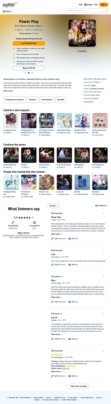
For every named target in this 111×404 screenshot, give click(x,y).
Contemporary (46, 100)
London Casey (28, 197)
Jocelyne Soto (10, 197)
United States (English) (69, 400)
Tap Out (24, 165)
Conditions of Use (59, 398)
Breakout (95, 192)
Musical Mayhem (9, 165)
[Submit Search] (106, 10)
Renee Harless (46, 194)
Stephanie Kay (99, 194)
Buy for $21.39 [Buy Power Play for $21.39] (29, 68)
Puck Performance (64, 165)
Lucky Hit (60, 192)
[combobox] (87, 10)
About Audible (38, 398)
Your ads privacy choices (51, 400)
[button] (25, 73)
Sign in (104, 5)
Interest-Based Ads (86, 398)
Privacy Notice (72, 398)
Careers (48, 398)
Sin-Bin (77, 192)
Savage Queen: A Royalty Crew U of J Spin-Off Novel (28, 132)
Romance (32, 100)
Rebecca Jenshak (64, 133)
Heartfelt (60, 100)
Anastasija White (82, 194)
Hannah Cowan (64, 194)
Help (81, 5)
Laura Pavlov (99, 135)
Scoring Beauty (98, 165)
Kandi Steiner (45, 135)
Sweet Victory (44, 165)
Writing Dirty (79, 165)
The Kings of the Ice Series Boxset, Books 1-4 (46, 132)
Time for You (44, 192)
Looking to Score (9, 130)
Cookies (36, 400)
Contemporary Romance (14, 100)
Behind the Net (80, 130)
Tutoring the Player (64, 130)
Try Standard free (28, 43)
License (98, 398)
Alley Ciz (9, 133)
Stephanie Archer (83, 133)
